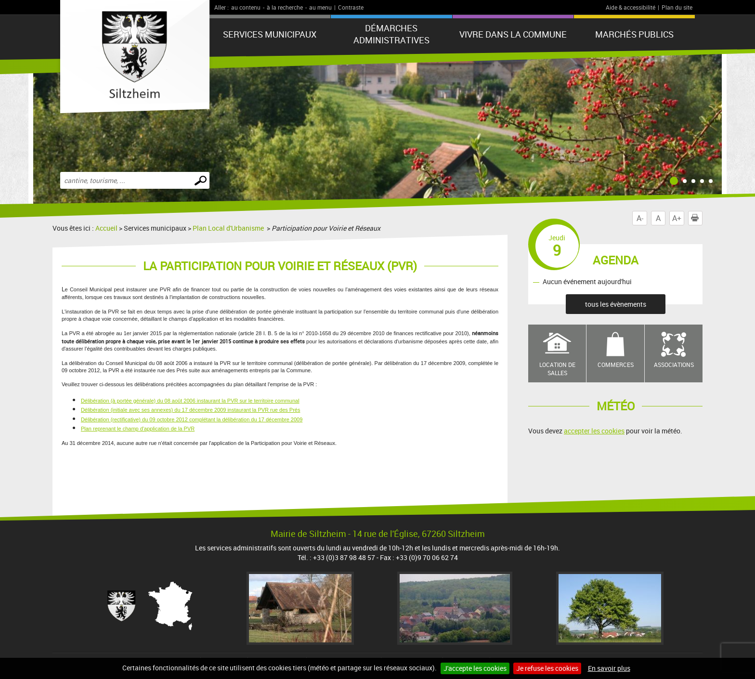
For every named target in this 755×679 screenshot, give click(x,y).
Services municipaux (269, 34)
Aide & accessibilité (630, 7)
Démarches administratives (391, 34)
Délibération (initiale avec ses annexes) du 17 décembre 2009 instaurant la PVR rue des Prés (190, 410)
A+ (676, 218)
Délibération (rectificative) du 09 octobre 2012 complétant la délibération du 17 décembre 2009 (191, 419)
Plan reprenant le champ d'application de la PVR (138, 428)
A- (640, 218)
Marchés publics (634, 34)
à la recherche (285, 7)
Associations (674, 364)
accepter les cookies (594, 430)
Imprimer (697, 218)
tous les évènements (615, 304)
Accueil (106, 228)
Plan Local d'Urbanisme (229, 228)
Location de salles (557, 369)
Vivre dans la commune (513, 34)
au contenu (245, 7)
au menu (320, 7)
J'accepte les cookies (475, 668)
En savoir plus (609, 668)
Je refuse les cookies (547, 668)
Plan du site (677, 7)
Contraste (351, 7)
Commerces (616, 364)
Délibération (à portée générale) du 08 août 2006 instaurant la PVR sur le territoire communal (190, 401)
